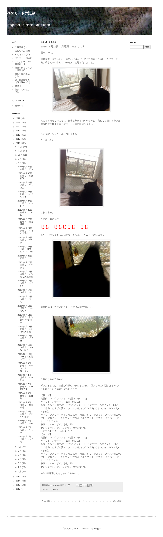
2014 (18, 481)
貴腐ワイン (20, 105)
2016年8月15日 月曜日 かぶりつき (26, 308)
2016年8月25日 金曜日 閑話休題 (26, 222)
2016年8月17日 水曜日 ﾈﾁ (26, 291)
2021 (18, 122)
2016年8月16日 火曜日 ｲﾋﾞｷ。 (26, 299)
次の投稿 (46, 501)
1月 (20, 471)
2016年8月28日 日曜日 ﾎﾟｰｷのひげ (26, 194)
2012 (18, 489)
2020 (18, 126)
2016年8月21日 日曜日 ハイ (26, 257)
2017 (18, 139)
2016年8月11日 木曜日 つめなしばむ (26, 347)
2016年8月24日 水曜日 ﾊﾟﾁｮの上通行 (26, 231)
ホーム (81, 501)
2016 (18, 143)
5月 (20, 455)
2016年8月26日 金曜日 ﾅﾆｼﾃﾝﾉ (26, 212)
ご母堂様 (19, 47)
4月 (20, 459)
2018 (18, 135)
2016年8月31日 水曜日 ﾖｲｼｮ (26, 167)
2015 (18, 476)
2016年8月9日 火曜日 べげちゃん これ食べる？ (25, 367)
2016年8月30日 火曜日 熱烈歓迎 (26, 176)
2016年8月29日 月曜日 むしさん (26, 185)
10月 (20, 155)
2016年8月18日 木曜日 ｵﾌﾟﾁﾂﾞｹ (26, 283)
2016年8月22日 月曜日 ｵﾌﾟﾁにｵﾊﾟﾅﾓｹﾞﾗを (26, 249)
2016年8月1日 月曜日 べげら (25, 439)
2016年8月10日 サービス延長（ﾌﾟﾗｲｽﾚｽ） (26, 356)
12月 (20, 146)
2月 (20, 467)
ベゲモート (54, 489)
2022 (18, 118)
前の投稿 (117, 501)
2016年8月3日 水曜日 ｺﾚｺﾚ (25, 421)
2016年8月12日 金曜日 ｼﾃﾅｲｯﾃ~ (26, 338)
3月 (20, 463)
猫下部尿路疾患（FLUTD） (22, 81)
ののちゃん (20, 51)
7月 (20, 446)
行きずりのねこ (22, 89)
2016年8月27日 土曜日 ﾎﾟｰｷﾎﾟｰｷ (26, 203)
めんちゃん (20, 54)
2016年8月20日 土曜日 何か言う (26, 265)
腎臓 (17, 86)
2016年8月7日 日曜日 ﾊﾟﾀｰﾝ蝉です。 (25, 386)
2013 (18, 485)
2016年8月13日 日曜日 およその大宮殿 (26, 329)
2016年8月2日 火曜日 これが (25, 430)
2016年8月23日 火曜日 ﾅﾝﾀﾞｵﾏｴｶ (26, 240)
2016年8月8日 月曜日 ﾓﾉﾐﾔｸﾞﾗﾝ (25, 377)
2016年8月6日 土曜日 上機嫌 (25, 396)
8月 (20, 163)
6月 (20, 451)
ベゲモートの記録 (21, 13)
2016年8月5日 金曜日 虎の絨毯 (25, 405)
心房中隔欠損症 (22, 74)
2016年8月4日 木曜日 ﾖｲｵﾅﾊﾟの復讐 (25, 414)
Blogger (97, 528)
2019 (18, 130)
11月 (20, 150)
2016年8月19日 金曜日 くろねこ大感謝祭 (26, 274)
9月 (20, 159)
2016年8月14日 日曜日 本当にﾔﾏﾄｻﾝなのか (26, 319)
